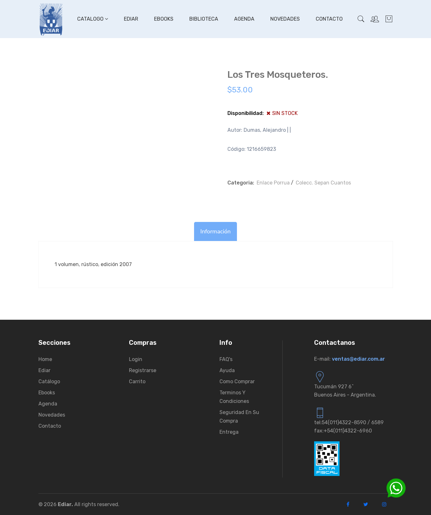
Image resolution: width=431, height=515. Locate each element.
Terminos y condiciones (234, 397)
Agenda (244, 19)
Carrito (137, 381)
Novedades (285, 19)
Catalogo (92, 19)
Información (215, 231)
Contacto (329, 19)
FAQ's (225, 359)
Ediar (131, 19)
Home (45, 359)
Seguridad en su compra (239, 416)
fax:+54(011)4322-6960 (343, 431)
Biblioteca (203, 19)
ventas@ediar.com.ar (358, 359)
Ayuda (227, 370)
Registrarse (142, 370)
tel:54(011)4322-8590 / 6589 (349, 422)
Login (135, 359)
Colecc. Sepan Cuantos (323, 183)
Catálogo (49, 381)
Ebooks (163, 19)
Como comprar (237, 381)
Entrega (229, 432)
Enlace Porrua (273, 183)
